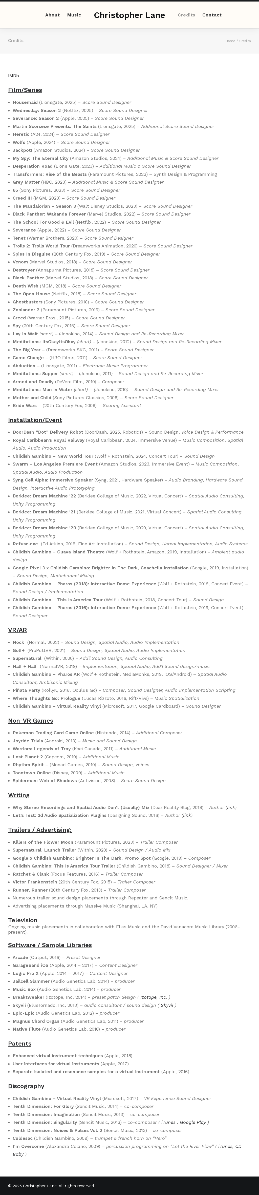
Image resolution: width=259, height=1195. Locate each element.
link (231, 807)
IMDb (13, 75)
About (52, 14)
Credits (186, 14)
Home (230, 41)
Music (74, 14)
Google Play (193, 1122)
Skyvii (167, 1005)
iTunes (168, 1122)
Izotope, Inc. (153, 997)
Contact (212, 14)
